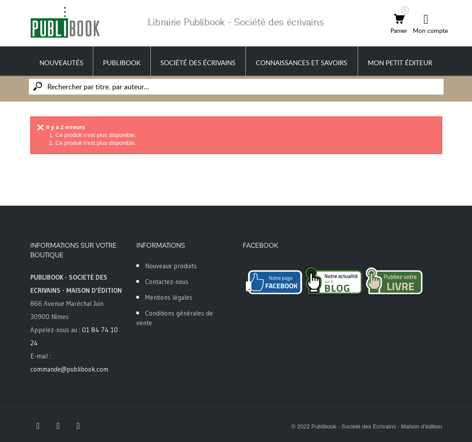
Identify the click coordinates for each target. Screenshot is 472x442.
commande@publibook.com (69, 369)
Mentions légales (168, 297)
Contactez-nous (166, 281)
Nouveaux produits (171, 266)
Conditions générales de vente (174, 318)
